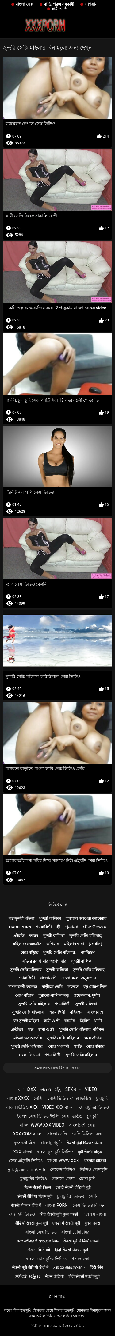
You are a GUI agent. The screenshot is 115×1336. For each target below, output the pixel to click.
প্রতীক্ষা (17, 1029)
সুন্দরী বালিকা (50, 918)
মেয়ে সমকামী (58, 1046)
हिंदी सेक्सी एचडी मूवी (84, 1276)
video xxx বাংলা (58, 1107)
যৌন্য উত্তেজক (94, 927)
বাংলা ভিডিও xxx (22, 1107)
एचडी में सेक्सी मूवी (66, 1223)
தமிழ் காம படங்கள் (26, 1169)
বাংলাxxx (27, 1089)
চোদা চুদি (87, 1178)
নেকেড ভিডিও (62, 1169)
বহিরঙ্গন (76, 1012)
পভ (30, 1029)
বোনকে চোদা (63, 1178)
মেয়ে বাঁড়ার (29, 952)
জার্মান (69, 1021)
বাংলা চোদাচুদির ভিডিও (46, 1258)
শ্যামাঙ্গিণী (44, 927)
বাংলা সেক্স (24, 4)
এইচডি (19, 935)
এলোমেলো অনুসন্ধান (78, 978)
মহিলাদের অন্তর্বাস (27, 944)
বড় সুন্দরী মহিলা (21, 918)
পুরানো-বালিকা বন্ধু (53, 995)
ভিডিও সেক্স (57, 904)
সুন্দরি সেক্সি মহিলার (25, 969)
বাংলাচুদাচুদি (51, 1142)
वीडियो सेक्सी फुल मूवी (31, 1223)
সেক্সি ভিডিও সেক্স (87, 1133)
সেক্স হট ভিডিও (22, 1214)
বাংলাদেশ (95, 1012)
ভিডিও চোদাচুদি (93, 1169)
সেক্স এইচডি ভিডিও (26, 1160)
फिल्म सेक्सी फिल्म (37, 1187)
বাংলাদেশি (48, 978)
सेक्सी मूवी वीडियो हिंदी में (30, 1267)
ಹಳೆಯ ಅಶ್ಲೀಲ (27, 1276)
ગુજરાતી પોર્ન (24, 1142)
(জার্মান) (95, 944)
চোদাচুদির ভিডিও (94, 1107)
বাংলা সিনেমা (29, 1055)
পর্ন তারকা (80, 1258)
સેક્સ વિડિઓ (38, 1249)
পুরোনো (71, 927)
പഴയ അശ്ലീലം (69, 1267)
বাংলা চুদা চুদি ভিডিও (55, 1151)
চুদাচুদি (102, 1098)
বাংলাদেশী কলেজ (22, 986)
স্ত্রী (58, 927)
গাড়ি (78, 1046)
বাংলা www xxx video (42, 1125)
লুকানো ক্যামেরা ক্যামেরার (86, 918)
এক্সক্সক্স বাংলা (94, 1214)
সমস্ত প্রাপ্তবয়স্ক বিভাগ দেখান (57, 1068)
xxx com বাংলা (27, 1133)
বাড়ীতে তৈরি (52, 986)
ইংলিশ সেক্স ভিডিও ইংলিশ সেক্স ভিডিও (49, 1116)
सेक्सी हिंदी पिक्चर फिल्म (84, 1142)
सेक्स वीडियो (54, 1276)
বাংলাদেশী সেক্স (82, 1125)
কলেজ (73, 986)
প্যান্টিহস (87, 952)
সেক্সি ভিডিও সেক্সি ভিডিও (69, 1098)
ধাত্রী (98, 1021)
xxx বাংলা (22, 1151)
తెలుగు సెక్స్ (50, 1089)
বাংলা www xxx (63, 1160)
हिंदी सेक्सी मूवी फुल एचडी (59, 1214)
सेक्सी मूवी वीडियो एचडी (80, 1240)
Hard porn (20, 927)
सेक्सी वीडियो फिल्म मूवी (34, 1196)
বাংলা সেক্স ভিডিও (41, 1232)
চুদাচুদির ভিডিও (33, 1178)
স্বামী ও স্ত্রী (59, 9)
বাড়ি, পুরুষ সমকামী (59, 4)
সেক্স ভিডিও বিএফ (88, 1205)
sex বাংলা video (81, 1089)
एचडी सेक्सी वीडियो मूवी (73, 1187)
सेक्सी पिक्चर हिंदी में (26, 1205)
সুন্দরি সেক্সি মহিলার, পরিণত (81, 1029)
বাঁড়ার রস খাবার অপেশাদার (44, 961)
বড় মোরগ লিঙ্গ (95, 986)
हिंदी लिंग (96, 1267)
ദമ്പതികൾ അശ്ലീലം (37, 1240)
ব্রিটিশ (85, 1021)
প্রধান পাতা (57, 1296)
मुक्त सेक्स (92, 1223)
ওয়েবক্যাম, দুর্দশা (86, 995)
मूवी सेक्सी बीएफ (90, 1151)
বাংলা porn (56, 1205)
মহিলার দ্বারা (74, 944)
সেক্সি (37, 1098)
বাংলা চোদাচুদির (75, 1232)
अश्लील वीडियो (94, 1160)
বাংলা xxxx (18, 1098)
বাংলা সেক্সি (57, 1133)
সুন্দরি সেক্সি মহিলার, (85, 935)
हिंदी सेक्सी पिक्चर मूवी (71, 1249)
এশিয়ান (91, 4)
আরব (33, 935)
